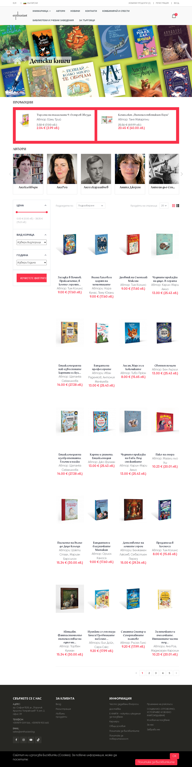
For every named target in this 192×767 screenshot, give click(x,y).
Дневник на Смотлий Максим (133, 279)
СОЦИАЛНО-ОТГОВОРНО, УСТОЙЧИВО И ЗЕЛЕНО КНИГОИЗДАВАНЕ (161, 712)
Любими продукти (61, 715)
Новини (75, 11)
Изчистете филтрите (33, 278)
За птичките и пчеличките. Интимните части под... (165, 637)
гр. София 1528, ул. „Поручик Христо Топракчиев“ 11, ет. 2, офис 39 (29, 710)
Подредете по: (64, 205)
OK (174, 756)
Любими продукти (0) (140, 3)
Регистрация (162, 3)
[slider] (17, 212)
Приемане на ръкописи (160, 704)
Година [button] (22, 255)
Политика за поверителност (118, 737)
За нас (150, 724)
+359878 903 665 (40, 722)
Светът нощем (165, 366)
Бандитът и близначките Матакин (101, 546)
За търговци (87, 20)
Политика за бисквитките (124, 730)
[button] (175, 16)
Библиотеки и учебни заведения (53, 20)
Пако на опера (165, 455)
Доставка (115, 708)
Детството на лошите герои (133, 544)
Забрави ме (153, 729)
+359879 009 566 (21, 722)
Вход (176, 3)
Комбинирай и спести (115, 11)
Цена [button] (20, 205)
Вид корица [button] (25, 234)
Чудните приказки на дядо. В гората (165, 279)
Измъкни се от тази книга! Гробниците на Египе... (101, 635)
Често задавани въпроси (124, 704)
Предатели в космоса (165, 544)
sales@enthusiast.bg (24, 731)
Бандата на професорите (101, 367)
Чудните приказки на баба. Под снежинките (133, 458)
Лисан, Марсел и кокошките (133, 367)
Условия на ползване (158, 720)
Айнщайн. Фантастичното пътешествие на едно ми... (70, 637)
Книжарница (40, 11)
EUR (14, 3)
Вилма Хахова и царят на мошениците (102, 281)
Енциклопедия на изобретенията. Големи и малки (69, 458)
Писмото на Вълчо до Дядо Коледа (69, 544)
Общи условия (117, 726)
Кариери (114, 721)
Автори (60, 11)
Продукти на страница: (144, 205)
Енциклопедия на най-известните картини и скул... (69, 369)
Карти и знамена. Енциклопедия (101, 456)
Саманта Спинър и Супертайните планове (133, 635)
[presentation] (10, 174)
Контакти (91, 11)
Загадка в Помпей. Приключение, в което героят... (70, 281)
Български (30, 3)
